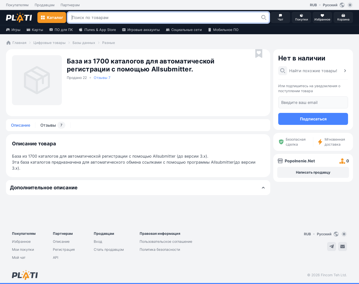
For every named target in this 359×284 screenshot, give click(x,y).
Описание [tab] (20, 125)
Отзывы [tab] (52, 125)
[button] (264, 17)
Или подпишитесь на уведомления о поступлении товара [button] (309, 88)
